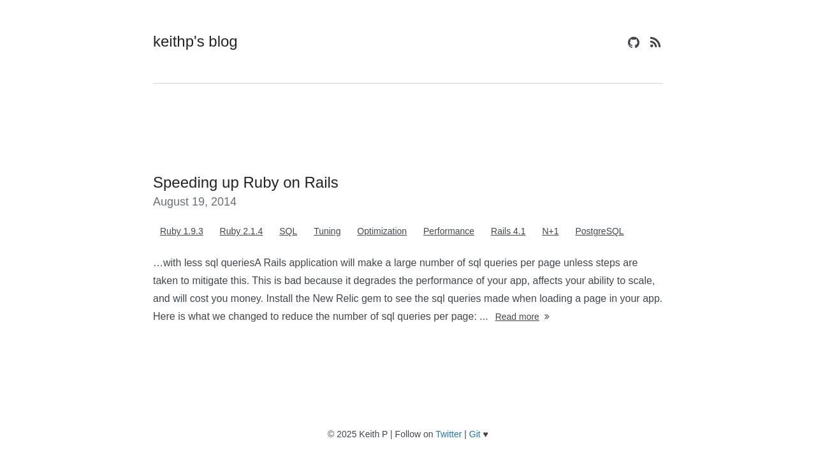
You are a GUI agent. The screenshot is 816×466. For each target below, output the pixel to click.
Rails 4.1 (508, 231)
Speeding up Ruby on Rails (246, 182)
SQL (288, 231)
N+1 (550, 231)
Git (475, 434)
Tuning (327, 231)
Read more (523, 317)
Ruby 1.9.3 (181, 231)
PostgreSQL (599, 231)
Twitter (448, 434)
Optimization (382, 231)
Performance (448, 231)
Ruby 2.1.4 (241, 231)
